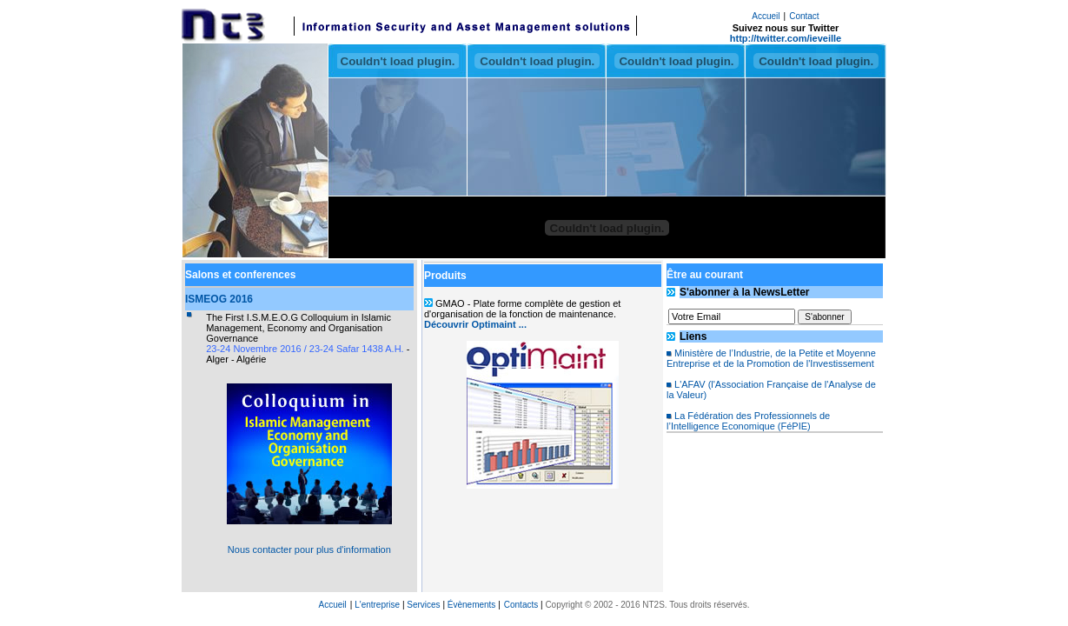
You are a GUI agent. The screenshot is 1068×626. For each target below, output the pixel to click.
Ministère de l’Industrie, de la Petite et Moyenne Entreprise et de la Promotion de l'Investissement (771, 358)
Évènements (472, 604)
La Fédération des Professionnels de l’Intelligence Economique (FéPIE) (748, 420)
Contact (804, 16)
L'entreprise (377, 604)
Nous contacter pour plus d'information (309, 549)
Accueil (765, 16)
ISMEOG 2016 (219, 299)
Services (423, 604)
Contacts (521, 604)
